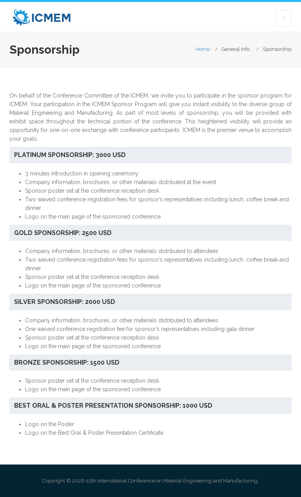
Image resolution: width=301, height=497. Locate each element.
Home (203, 49)
